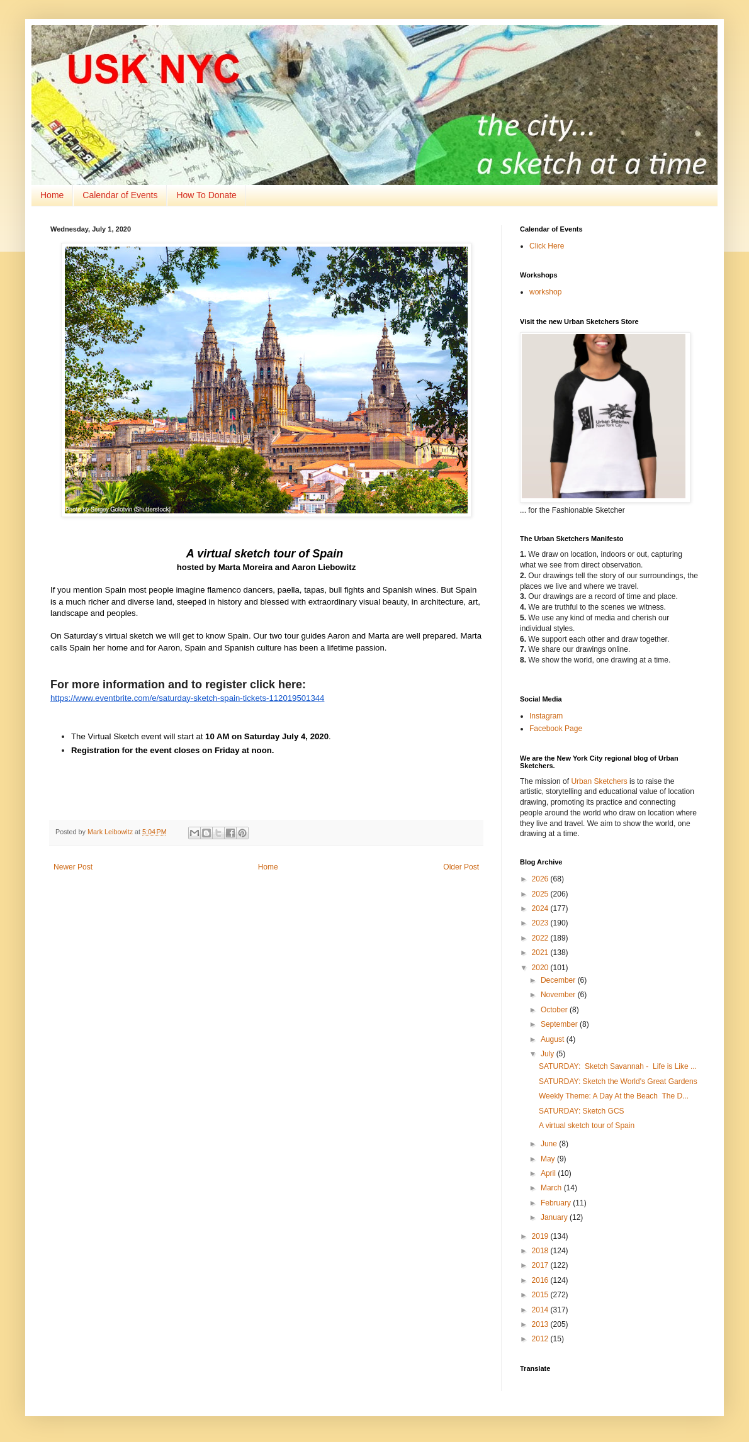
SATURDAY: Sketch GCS (581, 1111)
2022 (541, 938)
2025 (541, 894)
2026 (541, 879)
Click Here (546, 246)
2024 (541, 908)
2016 (541, 1280)
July (548, 1053)
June (550, 1143)
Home (52, 195)
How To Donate (206, 195)
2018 (541, 1250)
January (555, 1217)
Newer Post (73, 867)
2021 (541, 952)
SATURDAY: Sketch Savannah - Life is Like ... (618, 1066)
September (560, 1024)
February (557, 1203)
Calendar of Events (119, 195)
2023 (541, 923)
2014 (541, 1309)
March (552, 1187)
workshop (545, 292)
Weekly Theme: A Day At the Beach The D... (614, 1096)
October (555, 1009)
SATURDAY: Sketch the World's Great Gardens (618, 1081)
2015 (541, 1294)
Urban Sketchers (599, 781)
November (559, 994)
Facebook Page (555, 728)
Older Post (461, 867)
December (559, 980)
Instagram (546, 716)
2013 (541, 1324)
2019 (541, 1236)
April (549, 1173)
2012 (541, 1338)
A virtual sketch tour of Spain (587, 1125)
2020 (541, 967)
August (553, 1039)
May (549, 1158)
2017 (541, 1265)
